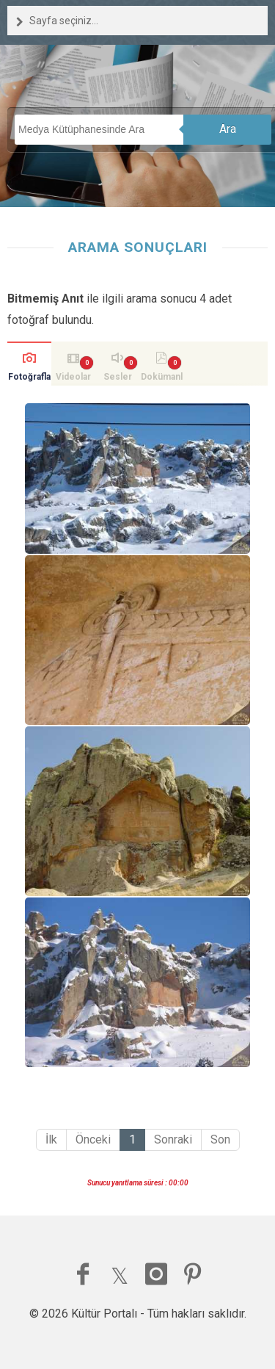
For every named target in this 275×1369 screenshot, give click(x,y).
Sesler (117, 377)
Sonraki (173, 1139)
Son (220, 1139)
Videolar (73, 377)
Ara (227, 129)
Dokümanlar (162, 379)
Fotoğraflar (29, 379)
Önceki (93, 1139)
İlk (51, 1139)
